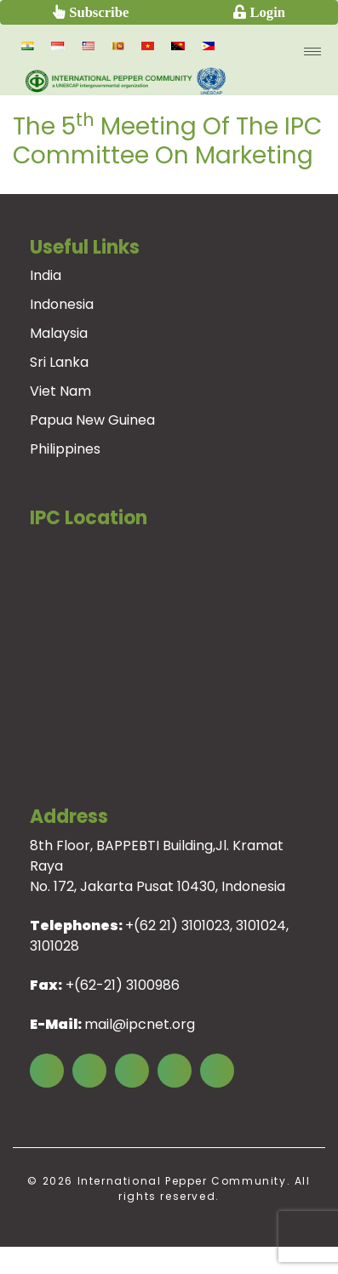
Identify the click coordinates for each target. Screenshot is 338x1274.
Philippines (65, 449)
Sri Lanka (59, 362)
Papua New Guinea (92, 420)
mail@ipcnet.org (139, 1024)
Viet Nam (60, 391)
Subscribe (97, 11)
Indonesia (62, 304)
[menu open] (312, 51)
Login (265, 11)
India (45, 275)
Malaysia (59, 333)
